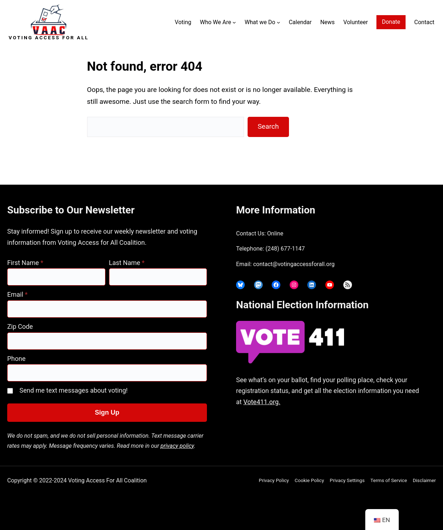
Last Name (127, 262)
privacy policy (177, 445)
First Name (25, 262)
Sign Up (107, 412)
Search (268, 126)
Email (17, 294)
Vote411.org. (261, 402)
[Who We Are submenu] (234, 22)
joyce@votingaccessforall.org (348, 430)
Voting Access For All (49, 37)
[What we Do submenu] (278, 22)
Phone (16, 358)
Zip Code (20, 326)
